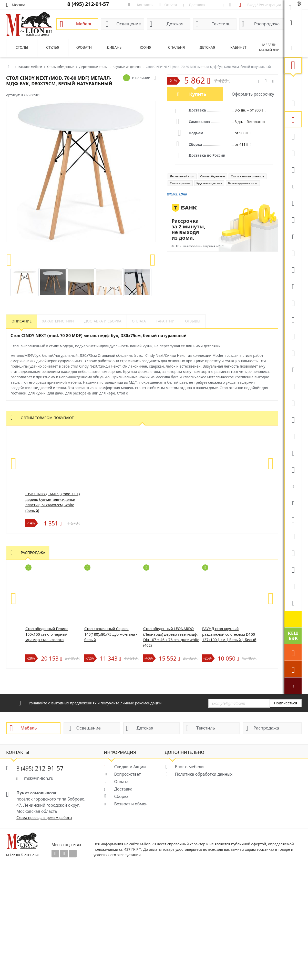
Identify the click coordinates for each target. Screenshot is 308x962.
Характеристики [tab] (58, 321)
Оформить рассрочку (253, 94)
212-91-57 (40, 768)
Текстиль (221, 24)
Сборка (121, 796)
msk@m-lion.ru (38, 778)
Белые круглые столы (242, 183)
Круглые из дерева (209, 183)
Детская (175, 24)
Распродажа (267, 24)
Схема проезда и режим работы (44, 817)
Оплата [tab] (139, 321)
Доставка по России (207, 155)
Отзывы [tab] (192, 321)
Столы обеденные (212, 176)
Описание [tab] (22, 321)
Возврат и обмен (131, 804)
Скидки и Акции (130, 766)
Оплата (121, 781)
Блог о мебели (189, 766)
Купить (197, 94)
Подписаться (285, 703)
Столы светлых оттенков (247, 176)
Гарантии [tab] (165, 321)
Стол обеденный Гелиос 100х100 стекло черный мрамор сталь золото (46, 634)
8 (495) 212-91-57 (88, 4)
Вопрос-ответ (127, 774)
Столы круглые (180, 183)
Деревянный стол (182, 176)
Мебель (84, 24)
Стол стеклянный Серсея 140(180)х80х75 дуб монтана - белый (110, 634)
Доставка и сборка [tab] (102, 321)
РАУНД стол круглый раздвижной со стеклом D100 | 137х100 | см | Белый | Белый (230, 634)
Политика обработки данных (203, 774)
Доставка (123, 789)
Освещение (128, 24)
